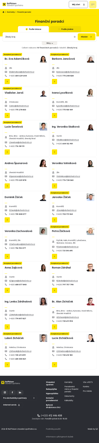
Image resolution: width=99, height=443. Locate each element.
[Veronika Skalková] (73, 138)
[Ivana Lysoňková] (73, 103)
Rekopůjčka (51, 389)
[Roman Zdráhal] (73, 278)
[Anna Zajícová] (26, 278)
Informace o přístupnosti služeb (59, 436)
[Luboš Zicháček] (26, 350)
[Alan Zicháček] (73, 313)
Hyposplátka (52, 393)
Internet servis (11, 405)
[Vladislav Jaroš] (26, 103)
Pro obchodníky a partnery (15, 398)
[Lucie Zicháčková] (73, 350)
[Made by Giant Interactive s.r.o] (93, 429)
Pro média (87, 391)
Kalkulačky (69, 400)
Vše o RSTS (88, 382)
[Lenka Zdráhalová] (26, 313)
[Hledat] (86, 36)
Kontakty (11, 12)
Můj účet (78, 4)
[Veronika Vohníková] (73, 173)
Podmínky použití (53, 429)
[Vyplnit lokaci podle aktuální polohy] (74, 37)
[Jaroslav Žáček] (73, 207)
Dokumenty (69, 396)
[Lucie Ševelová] (26, 138)
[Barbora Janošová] (73, 69)
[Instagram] (4, 392)
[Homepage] (11, 384)
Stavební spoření (50, 383)
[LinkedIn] (19, 392)
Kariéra (86, 386)
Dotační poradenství (52, 399)
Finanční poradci (24, 12)
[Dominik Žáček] (26, 207)
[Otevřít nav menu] (92, 4)
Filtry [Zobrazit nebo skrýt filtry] (50, 43)
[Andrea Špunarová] (26, 173)
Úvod (3, 12)
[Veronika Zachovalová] (26, 243)
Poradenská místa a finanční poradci (71, 389)
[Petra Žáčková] (73, 243)
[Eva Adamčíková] (26, 69)
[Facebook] (12, 392)
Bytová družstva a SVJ (53, 406)
